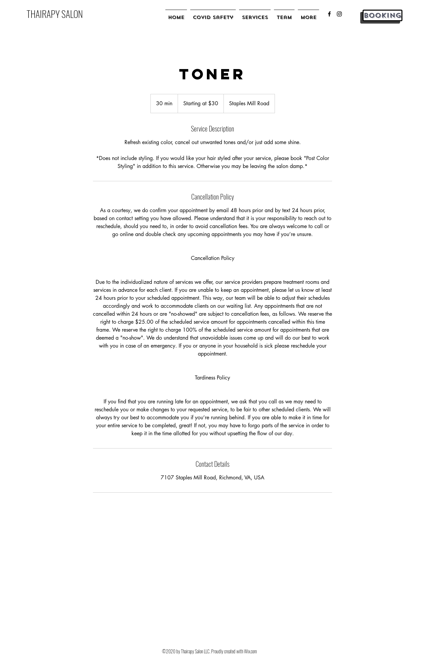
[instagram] (339, 14)
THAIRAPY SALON (55, 14)
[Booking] (382, 15)
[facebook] (329, 14)
